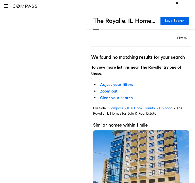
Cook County (144, 108)
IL (128, 108)
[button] (6, 6)
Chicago (165, 108)
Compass (116, 108)
